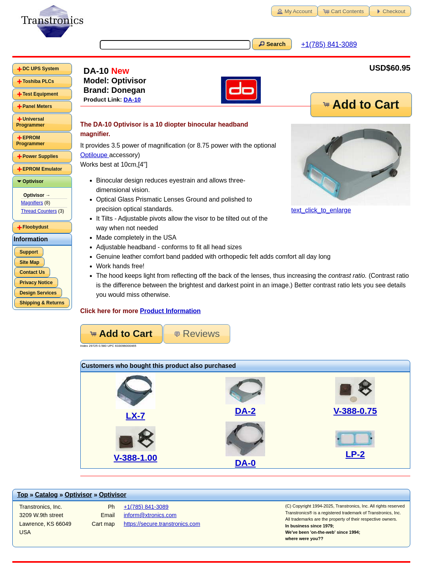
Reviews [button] (196, 333)
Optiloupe (94, 155)
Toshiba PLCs (38, 81)
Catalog (46, 494)
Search (271, 43)
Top (22, 494)
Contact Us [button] (32, 272)
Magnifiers (32, 203)
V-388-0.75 (355, 411)
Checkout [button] (390, 10)
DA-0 (245, 463)
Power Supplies (40, 156)
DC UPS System (41, 68)
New (119, 71)
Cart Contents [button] (343, 10)
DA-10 (132, 99)
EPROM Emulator (42, 169)
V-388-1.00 (135, 458)
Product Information (170, 311)
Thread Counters (39, 211)
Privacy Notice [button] (35, 282)
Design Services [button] (37, 293)
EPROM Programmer (30, 141)
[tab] (42, 69)
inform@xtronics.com (150, 515)
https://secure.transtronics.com (162, 524)
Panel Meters (37, 106)
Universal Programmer (30, 122)
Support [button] (28, 252)
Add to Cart (360, 105)
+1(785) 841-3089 (329, 44)
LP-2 (355, 454)
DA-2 (245, 411)
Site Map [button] (29, 262)
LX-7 (135, 416)
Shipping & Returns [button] (41, 303)
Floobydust (36, 227)
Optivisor (33, 181)
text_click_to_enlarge (350, 168)
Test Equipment (40, 94)
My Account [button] (294, 10)
